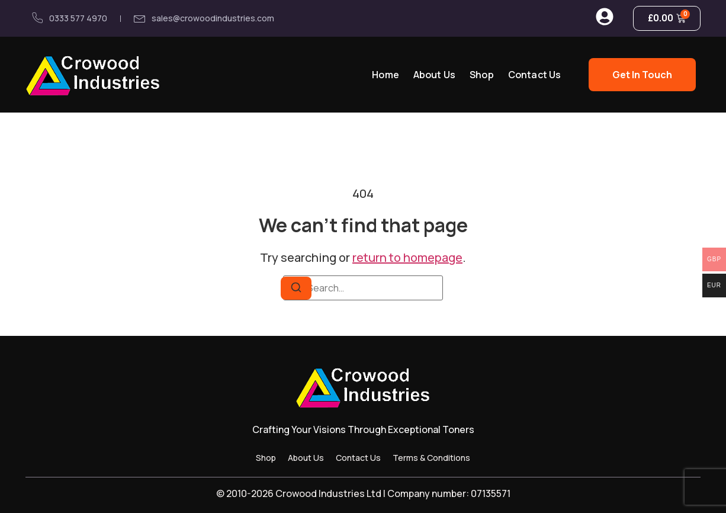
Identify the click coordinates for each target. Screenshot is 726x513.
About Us (434, 74)
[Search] (296, 288)
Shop (482, 74)
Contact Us (534, 74)
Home (385, 74)
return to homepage (407, 257)
